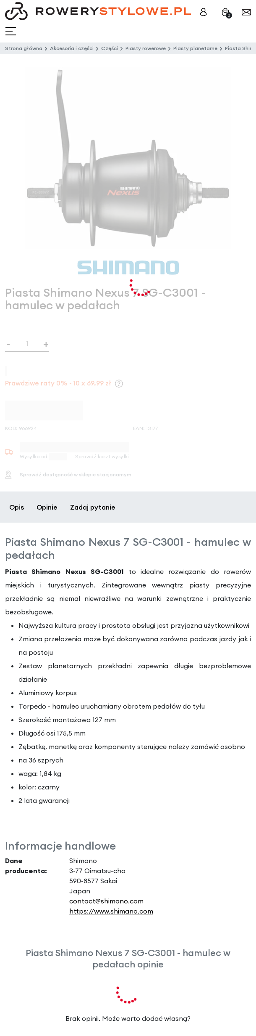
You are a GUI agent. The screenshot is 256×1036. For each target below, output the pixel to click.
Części (109, 48)
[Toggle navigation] (11, 31)
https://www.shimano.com (111, 911)
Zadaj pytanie (92, 507)
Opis (16, 507)
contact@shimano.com (106, 901)
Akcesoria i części (72, 48)
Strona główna (23, 48)
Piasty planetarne (195, 48)
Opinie (47, 507)
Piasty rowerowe (145, 48)
